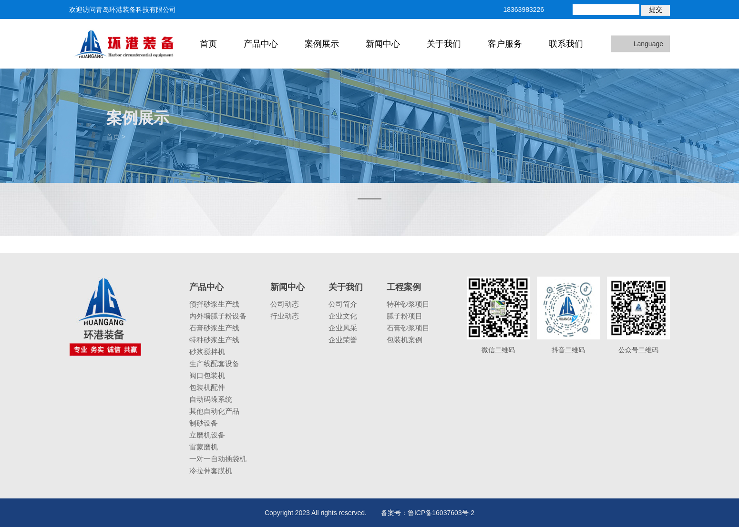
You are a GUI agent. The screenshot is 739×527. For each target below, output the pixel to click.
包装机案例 (404, 340)
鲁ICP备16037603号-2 (441, 513)
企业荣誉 (342, 340)
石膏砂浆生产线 (214, 328)
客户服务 (505, 44)
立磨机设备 (207, 435)
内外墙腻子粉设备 (217, 316)
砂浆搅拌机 (207, 352)
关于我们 (444, 44)
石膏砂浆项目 (408, 328)
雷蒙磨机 (203, 447)
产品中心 (261, 44)
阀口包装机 (207, 375)
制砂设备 (203, 423)
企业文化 (342, 316)
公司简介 (342, 304)
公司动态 (284, 304)
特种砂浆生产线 (214, 340)
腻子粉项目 (404, 316)
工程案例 (404, 287)
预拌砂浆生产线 (214, 304)
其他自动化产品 (214, 411)
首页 (208, 44)
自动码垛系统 (210, 399)
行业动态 (284, 316)
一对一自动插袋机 (217, 459)
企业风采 (342, 328)
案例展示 (322, 44)
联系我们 (566, 44)
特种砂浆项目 (408, 304)
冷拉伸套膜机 (210, 471)
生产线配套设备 (214, 363)
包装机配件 (207, 387)
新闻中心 (383, 44)
